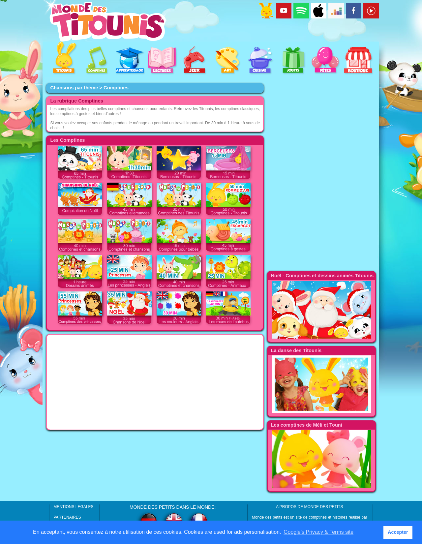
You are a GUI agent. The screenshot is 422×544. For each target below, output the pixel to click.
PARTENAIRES (67, 517)
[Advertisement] (155, 382)
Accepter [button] (398, 532)
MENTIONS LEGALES (73, 506)
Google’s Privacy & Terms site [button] (318, 532)
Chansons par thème (74, 87)
